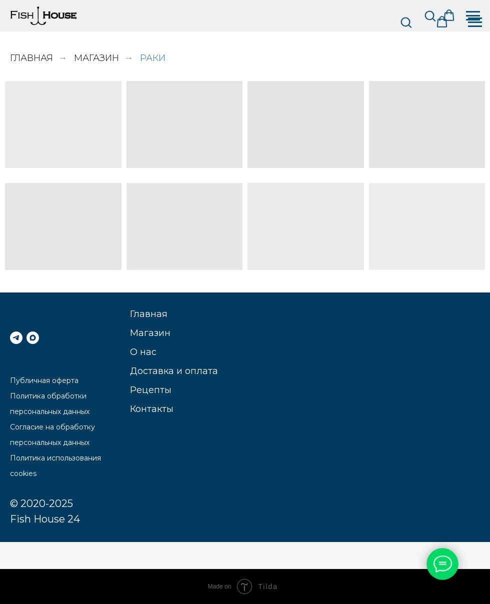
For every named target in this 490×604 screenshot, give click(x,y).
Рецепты (151, 390)
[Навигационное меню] (475, 23)
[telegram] (16, 338)
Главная (31, 58)
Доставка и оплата (174, 371)
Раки (153, 58)
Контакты (152, 409)
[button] (406, 22)
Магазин (96, 58)
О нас (143, 352)
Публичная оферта (44, 380)
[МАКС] (32, 338)
